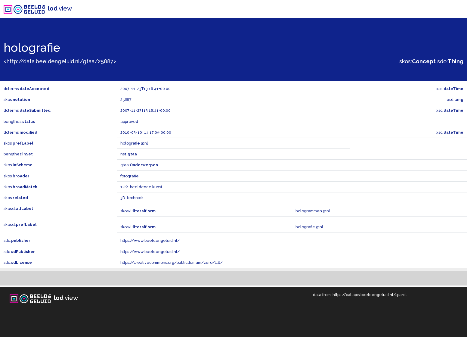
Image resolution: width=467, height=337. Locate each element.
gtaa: (139, 165)
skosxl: (18, 208)
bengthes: (19, 121)
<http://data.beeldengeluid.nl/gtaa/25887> (60, 61)
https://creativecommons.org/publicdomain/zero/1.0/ (171, 262)
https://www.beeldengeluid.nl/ (150, 240)
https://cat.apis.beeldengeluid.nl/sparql (369, 294)
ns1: (128, 154)
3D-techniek (132, 197)
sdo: (450, 61)
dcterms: (26, 88)
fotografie (129, 176)
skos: (417, 61)
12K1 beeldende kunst (141, 187)
